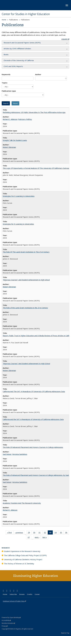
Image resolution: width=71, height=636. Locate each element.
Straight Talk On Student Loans (15, 140)
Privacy (5, 626)
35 (61, 533)
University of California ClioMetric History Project (23, 559)
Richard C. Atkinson (10, 119)
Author (38, 74)
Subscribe (13, 594)
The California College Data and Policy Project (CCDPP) (25, 555)
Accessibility (6, 620)
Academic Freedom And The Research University (22, 503)
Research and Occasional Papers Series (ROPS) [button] (22, 42)
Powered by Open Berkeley (11, 617)
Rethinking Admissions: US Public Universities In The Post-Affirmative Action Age (34, 112)
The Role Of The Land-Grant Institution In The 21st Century (26, 252)
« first (10, 533)
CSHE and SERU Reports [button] (13, 66)
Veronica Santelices (19, 454)
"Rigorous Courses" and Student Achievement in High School (26, 280)
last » (45, 537)
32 (45, 533)
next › (38, 537)
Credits (29, 594)
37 (29, 537)
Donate (21, 594)
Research (6, 548)
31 (40, 533)
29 (29, 533)
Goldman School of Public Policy (14, 601)
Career (37, 594)
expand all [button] (65, 39)
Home (4, 20)
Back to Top (65, 633)
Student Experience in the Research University (22, 551)
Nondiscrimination (8, 623)
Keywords (6, 74)
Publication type (9, 91)
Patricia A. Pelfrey (25, 119)
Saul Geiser (7, 454)
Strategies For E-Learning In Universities (18, 196)
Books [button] (6, 54)
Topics (4, 83)
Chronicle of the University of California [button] (19, 60)
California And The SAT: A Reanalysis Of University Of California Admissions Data (34, 391)
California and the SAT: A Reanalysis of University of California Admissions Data (33, 419)
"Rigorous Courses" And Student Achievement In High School (26, 363)
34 (56, 533)
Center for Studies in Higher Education (26, 14)
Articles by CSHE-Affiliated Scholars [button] (17, 48)
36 (67, 533)
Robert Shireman (9, 147)
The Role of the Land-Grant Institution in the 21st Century (25, 308)
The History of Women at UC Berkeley (19, 563)
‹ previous (19, 533)
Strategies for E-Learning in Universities (18, 224)
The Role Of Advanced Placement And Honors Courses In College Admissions (33, 447)
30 (35, 533)
